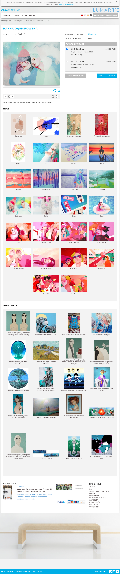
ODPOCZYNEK (74, 232)
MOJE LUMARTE (7, 571)
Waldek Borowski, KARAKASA (18, 379)
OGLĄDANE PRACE (23, 571)
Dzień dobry (74, 179)
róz (18, 102)
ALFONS (46, 285)
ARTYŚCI (7, 15)
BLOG (24, 15)
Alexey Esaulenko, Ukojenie (46, 408)
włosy (44, 102)
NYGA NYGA (101, 232)
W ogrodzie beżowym (74, 125)
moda (33, 102)
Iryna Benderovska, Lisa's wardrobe (74, 324)
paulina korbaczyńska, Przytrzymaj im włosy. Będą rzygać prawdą (18, 323)
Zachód (101, 154)
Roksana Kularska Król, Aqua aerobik (73, 379)
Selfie (46, 206)
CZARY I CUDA (18, 258)
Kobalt (46, 127)
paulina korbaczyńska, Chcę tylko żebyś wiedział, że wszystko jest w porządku (73, 351)
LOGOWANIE (99, 15)
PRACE (16, 15)
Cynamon (18, 125)
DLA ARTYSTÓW (94, 502)
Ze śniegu (18, 207)
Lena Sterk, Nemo (46, 454)
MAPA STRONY (94, 507)
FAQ (90, 489)
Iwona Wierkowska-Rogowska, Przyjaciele (74, 406)
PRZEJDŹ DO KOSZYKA (75, 76)
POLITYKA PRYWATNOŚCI (98, 498)
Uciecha (18, 179)
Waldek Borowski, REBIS (73, 447)
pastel (28, 102)
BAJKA (74, 285)
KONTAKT (92, 487)
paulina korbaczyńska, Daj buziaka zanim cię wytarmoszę (101, 352)
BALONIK (101, 259)
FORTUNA (74, 258)
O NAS (32, 15)
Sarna (18, 153)
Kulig (18, 233)
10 (58, 91)
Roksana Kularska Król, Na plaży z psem (101, 447)
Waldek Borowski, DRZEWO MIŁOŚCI (18, 352)
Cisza (74, 206)
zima (14, 102)
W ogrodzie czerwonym (102, 125)
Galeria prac (18, 21)
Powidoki (101, 180)
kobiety (38, 102)
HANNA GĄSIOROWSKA (34, 21)
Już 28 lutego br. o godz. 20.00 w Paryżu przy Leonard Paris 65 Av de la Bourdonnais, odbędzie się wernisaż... (34, 496)
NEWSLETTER (94, 495)
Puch (47, 21)
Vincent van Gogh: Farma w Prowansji (46, 352)
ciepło (22, 102)
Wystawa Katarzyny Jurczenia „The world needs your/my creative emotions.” (34, 490)
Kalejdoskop (46, 179)
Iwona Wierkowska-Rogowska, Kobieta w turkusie (18, 406)
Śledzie (74, 154)
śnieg (10, 102)
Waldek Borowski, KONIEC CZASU (101, 413)
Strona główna (6, 21)
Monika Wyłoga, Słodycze (102, 324)
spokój (49, 102)
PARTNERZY (93, 500)
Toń (46, 154)
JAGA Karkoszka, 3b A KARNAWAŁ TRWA (102, 379)
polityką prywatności (66, 4)
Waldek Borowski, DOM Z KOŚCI (46, 324)
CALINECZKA (46, 258)
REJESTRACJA (111, 15)
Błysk (101, 206)
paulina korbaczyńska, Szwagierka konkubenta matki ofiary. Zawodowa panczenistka (18, 446)
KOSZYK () (37, 571)
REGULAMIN (93, 505)
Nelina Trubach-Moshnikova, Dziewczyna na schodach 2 (46, 379)
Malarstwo (92, 34)
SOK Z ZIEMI (46, 232)
